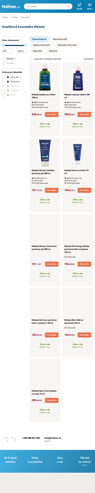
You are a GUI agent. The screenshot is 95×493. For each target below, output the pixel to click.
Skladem (9, 58)
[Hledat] (68, 6)
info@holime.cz (52, 438)
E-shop (15, 17)
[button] (90, 6)
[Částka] (7, 51)
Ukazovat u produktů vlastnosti (45, 58)
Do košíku (51, 114)
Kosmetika (25, 17)
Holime (5, 17)
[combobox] (48, 6)
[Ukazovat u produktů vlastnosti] (31, 58)
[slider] (3, 45)
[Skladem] (3, 58)
